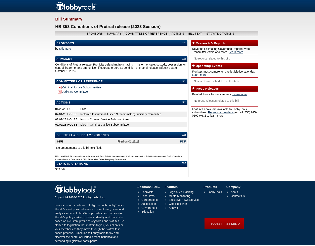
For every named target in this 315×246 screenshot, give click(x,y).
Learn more (236, 52)
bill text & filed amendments (82, 135)
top (184, 43)
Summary (64, 59)
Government (149, 207)
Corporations (149, 199)
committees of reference (146, 33)
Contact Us (238, 196)
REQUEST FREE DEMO (224, 223)
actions (178, 33)
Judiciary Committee (75, 91)
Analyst (173, 207)
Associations (149, 203)
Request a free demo (221, 112)
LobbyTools (215, 192)
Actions (63, 102)
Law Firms (147, 196)
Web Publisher (178, 203)
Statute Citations (220, 33)
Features (171, 187)
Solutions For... (148, 187)
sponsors (95, 33)
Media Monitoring (179, 196)
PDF (183, 141)
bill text (195, 33)
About (234, 192)
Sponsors (65, 43)
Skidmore (65, 48)
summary (114, 33)
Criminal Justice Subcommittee (81, 87)
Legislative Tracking (181, 192)
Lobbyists (147, 192)
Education (147, 211)
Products (210, 187)
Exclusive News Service (184, 199)
